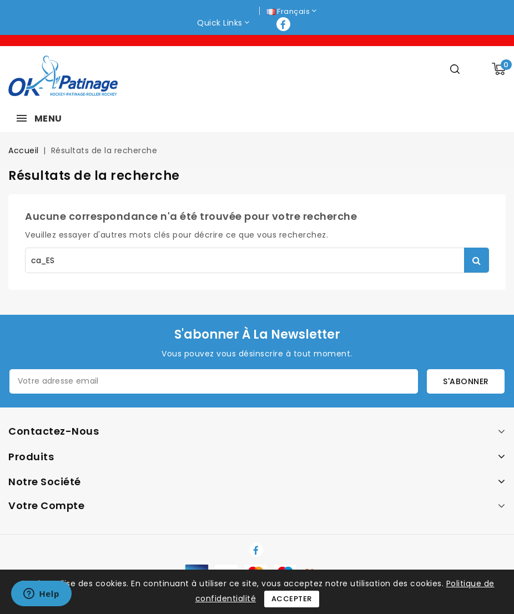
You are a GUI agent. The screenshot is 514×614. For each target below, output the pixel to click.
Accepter (291, 598)
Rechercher (476, 260)
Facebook (284, 24)
